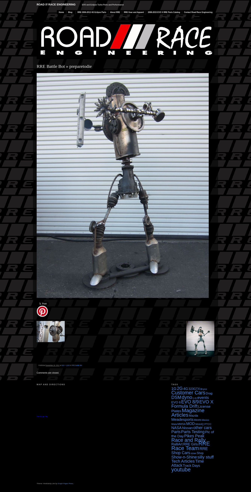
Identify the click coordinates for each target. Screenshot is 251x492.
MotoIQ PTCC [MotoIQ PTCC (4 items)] (203, 424)
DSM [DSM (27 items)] (176, 397)
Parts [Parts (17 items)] (176, 432)
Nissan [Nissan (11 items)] (187, 428)
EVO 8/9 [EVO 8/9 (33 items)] (190, 401)
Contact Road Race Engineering (198, 12)
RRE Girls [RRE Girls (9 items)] (190, 444)
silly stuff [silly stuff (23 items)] (205, 457)
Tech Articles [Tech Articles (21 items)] (183, 461)
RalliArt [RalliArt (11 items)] (177, 444)
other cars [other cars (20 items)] (202, 427)
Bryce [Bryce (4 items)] (203, 389)
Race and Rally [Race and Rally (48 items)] (188, 440)
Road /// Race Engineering (56, 4)
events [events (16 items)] (203, 397)
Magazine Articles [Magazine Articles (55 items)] (187, 413)
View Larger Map (42, 416)
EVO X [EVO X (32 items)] (206, 401)
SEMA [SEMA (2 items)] (193, 453)
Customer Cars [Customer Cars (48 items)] (188, 393)
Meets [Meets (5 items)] (197, 419)
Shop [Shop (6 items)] (200, 453)
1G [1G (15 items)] (173, 389)
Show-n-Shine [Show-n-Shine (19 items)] (184, 457)
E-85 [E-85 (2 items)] (195, 398)
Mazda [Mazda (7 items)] (193, 415)
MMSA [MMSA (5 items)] (181, 423)
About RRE (115, 12)
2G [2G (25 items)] (180, 388)
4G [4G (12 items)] (185, 389)
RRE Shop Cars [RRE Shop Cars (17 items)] (189, 450)
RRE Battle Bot (51, 66)
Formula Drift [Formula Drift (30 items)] (184, 406)
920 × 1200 (66, 365)
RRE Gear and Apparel (134, 12)
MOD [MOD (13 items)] (190, 424)
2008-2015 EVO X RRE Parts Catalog (164, 12)
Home (61, 12)
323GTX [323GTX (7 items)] (194, 388)
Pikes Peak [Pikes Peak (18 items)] (194, 436)
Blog (70, 12)
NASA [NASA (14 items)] (176, 428)
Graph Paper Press (65, 483)
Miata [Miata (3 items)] (174, 424)
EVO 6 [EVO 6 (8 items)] (176, 402)
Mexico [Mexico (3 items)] (205, 420)
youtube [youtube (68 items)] (181, 470)
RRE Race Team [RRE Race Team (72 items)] (190, 445)
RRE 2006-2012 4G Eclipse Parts (91, 12)
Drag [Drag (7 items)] (209, 393)
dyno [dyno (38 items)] (187, 397)
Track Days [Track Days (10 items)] (191, 465)
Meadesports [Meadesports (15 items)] (182, 419)
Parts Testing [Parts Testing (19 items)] (192, 431)
